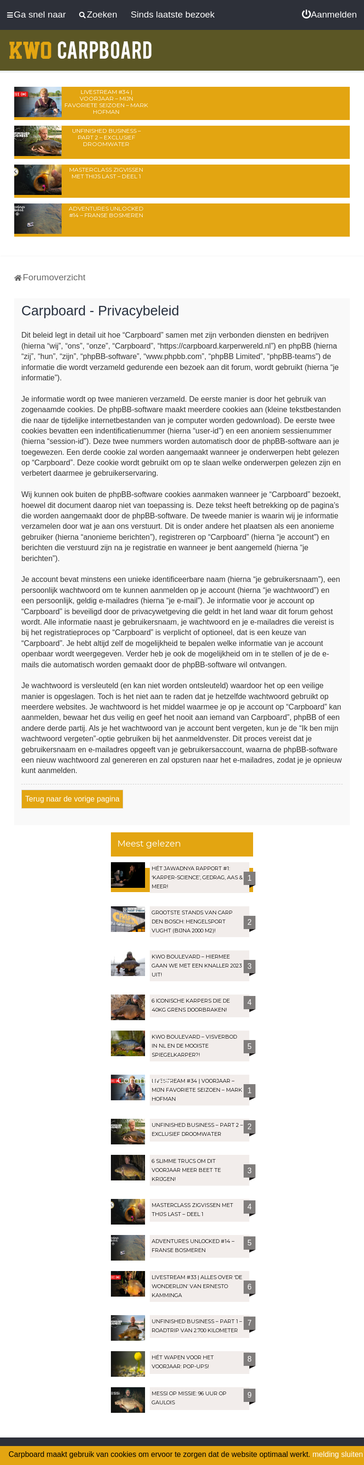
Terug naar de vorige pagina (72, 799)
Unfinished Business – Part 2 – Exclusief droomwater (106, 137)
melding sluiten (337, 1454)
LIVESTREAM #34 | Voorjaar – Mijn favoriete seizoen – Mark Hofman (106, 101)
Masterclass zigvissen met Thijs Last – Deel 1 (106, 173)
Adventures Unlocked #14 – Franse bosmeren (106, 212)
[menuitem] (329, 14)
